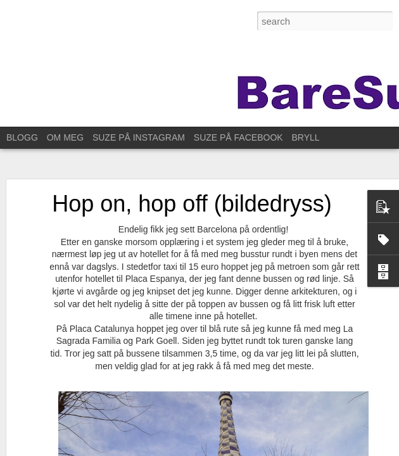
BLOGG (22, 137)
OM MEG (65, 137)
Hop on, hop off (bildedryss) (192, 204)
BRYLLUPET (317, 137)
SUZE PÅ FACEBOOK (238, 137)
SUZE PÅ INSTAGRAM (138, 137)
